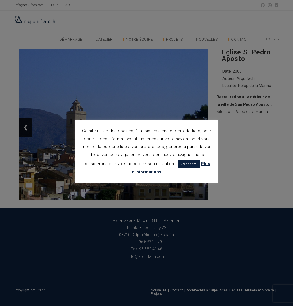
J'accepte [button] (189, 164)
